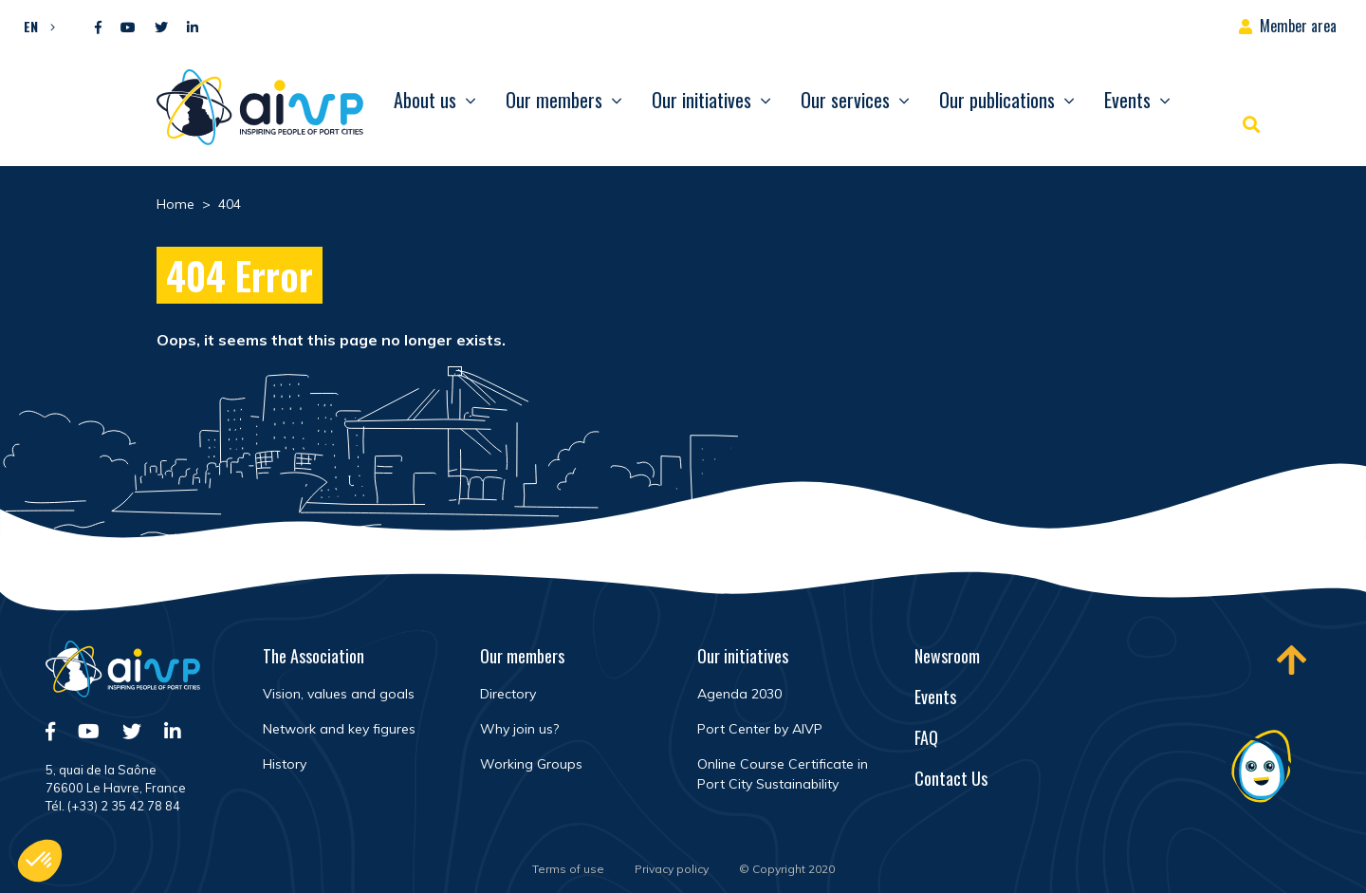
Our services (845, 99)
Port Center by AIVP (759, 728)
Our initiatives (701, 99)
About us (425, 99)
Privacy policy (672, 869)
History (284, 763)
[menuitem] (34, 25)
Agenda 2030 (739, 693)
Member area (1298, 25)
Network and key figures (339, 728)
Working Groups (531, 763)
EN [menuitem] (31, 26)
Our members (554, 99)
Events (1127, 99)
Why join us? (519, 728)
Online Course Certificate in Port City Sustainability (782, 773)
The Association (313, 655)
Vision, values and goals (339, 693)
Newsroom (947, 655)
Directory (508, 693)
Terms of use (568, 869)
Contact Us (951, 778)
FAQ (926, 737)
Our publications (997, 99)
